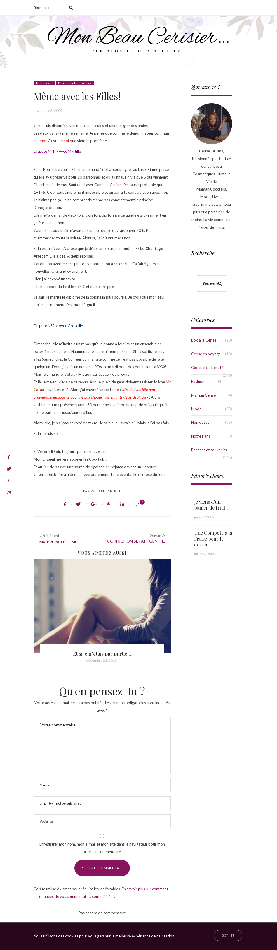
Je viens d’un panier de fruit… (211, 505)
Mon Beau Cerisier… (138, 38)
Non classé (44, 83)
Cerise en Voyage (206, 353)
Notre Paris (200, 436)
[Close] (228, 935)
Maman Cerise (203, 395)
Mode (196, 409)
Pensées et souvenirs (74, 83)
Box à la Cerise (203, 340)
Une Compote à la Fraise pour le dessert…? (213, 539)
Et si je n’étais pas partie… (102, 653)
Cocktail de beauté (207, 367)
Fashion (197, 381)
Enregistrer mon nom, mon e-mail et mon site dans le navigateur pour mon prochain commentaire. (102, 848)
